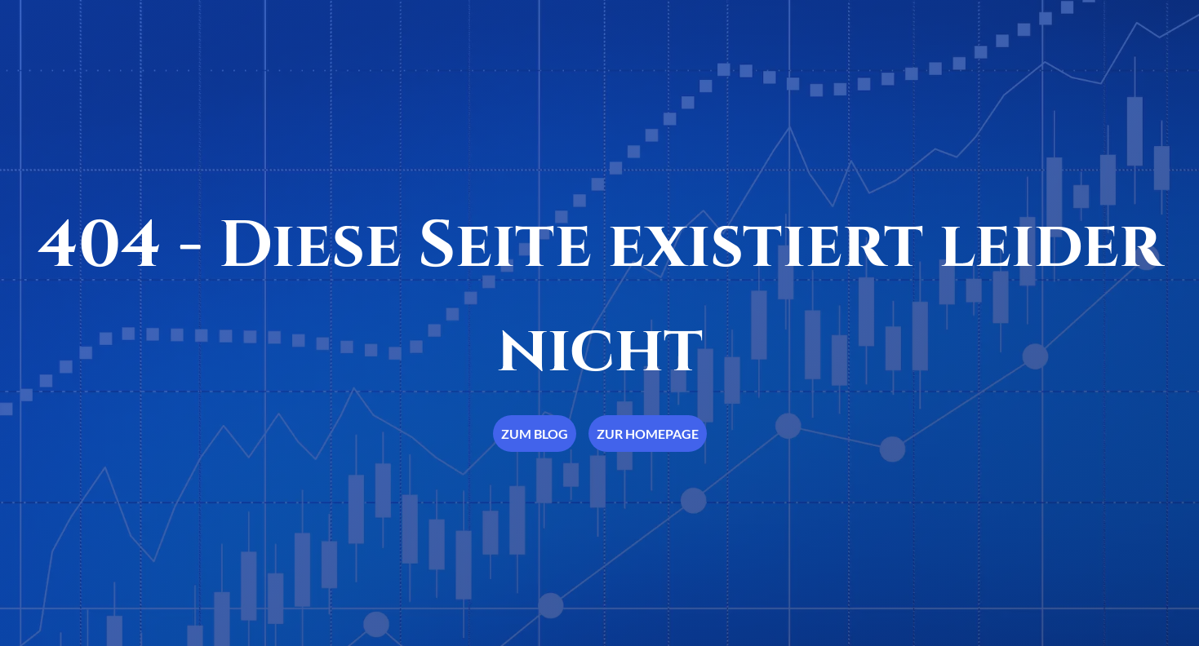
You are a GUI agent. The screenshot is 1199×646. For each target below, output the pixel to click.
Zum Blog (534, 433)
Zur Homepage (648, 433)
